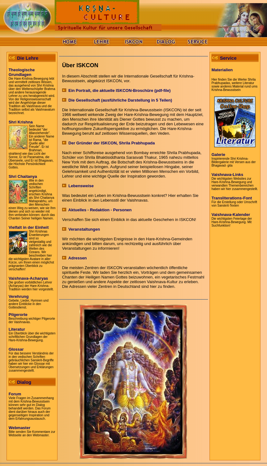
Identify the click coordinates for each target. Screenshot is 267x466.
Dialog (24, 382)
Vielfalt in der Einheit (28, 227)
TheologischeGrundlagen (21, 72)
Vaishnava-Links (227, 174)
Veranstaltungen (81, 229)
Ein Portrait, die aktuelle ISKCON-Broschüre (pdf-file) (116, 90)
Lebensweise (78, 185)
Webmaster (19, 427)
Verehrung (18, 296)
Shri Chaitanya (22, 176)
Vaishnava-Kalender (230, 214)
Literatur (16, 329)
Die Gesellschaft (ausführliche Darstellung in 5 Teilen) (117, 100)
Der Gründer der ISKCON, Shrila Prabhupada (108, 143)
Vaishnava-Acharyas (28, 278)
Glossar (15, 349)
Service (228, 58)
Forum (14, 394)
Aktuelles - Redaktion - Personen (97, 210)
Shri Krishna (20, 122)
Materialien (222, 70)
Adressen (74, 258)
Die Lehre (27, 58)
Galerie (218, 154)
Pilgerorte (17, 314)
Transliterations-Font (231, 198)
